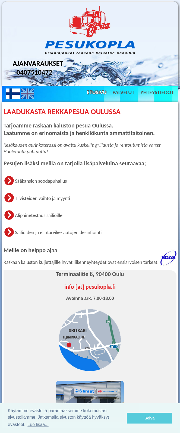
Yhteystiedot (157, 92)
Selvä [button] (149, 418)
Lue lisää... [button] (37, 424)
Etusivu (96, 92)
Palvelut (123, 92)
